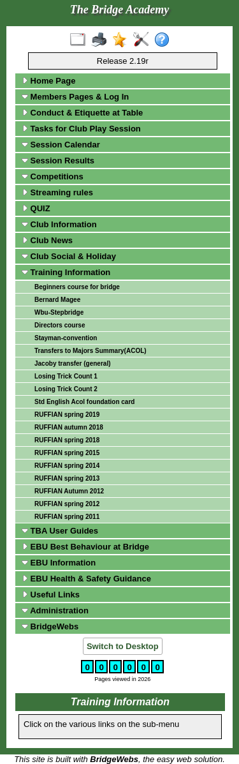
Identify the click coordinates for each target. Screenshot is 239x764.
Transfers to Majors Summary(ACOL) (90, 350)
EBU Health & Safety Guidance (86, 578)
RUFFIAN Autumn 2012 (69, 491)
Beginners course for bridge (77, 286)
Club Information (59, 224)
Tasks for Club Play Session (81, 128)
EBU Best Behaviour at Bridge (85, 546)
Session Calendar (61, 144)
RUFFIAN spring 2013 (66, 478)
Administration (55, 610)
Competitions (52, 176)
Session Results (58, 160)
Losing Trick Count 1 (66, 376)
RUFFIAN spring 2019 (66, 414)
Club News (47, 240)
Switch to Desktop (123, 646)
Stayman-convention (65, 337)
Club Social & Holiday (69, 256)
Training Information (66, 272)
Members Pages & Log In (75, 96)
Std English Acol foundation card (84, 401)
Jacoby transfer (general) (72, 363)
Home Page (48, 81)
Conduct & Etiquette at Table (82, 112)
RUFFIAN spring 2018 (66, 440)
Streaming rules (57, 192)
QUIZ (36, 208)
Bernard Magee (57, 299)
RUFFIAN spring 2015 (66, 452)
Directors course (59, 325)
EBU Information (59, 562)
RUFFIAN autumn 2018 (68, 427)
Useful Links (51, 594)
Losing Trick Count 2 (66, 389)
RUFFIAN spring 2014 (66, 465)
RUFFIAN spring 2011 (66, 516)
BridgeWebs (50, 626)
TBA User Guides (60, 531)
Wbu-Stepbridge (58, 312)
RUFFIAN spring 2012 (66, 503)
